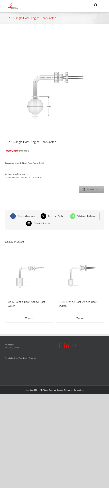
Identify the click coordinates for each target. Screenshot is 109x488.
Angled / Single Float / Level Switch (30, 163)
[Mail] (73, 345)
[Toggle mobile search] (95, 5)
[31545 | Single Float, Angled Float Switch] (29, 273)
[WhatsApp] (83, 216)
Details (30, 318)
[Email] (37, 223)
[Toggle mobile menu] (102, 5)
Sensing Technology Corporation (70, 390)
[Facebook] (22, 216)
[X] (52, 216)
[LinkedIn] (66, 345)
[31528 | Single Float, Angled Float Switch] (80, 273)
